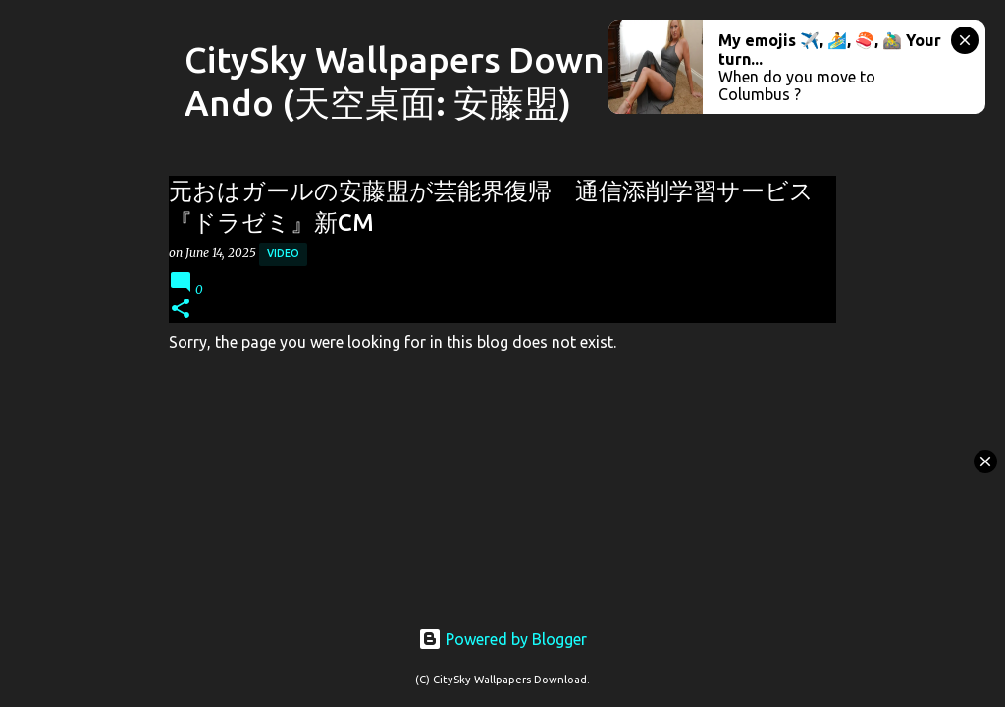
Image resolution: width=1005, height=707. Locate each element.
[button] (180, 310)
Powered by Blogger (502, 639)
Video (283, 253)
